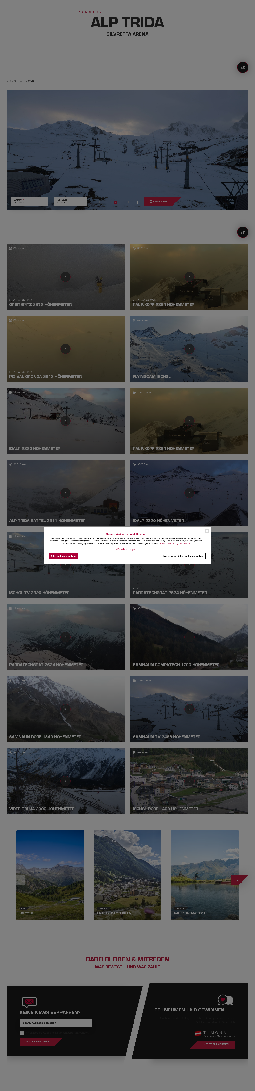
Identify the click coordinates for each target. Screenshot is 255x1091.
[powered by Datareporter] (207, 533)
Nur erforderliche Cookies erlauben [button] (183, 556)
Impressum (185, 543)
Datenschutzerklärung (168, 543)
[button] (125, 549)
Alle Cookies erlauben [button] (63, 556)
